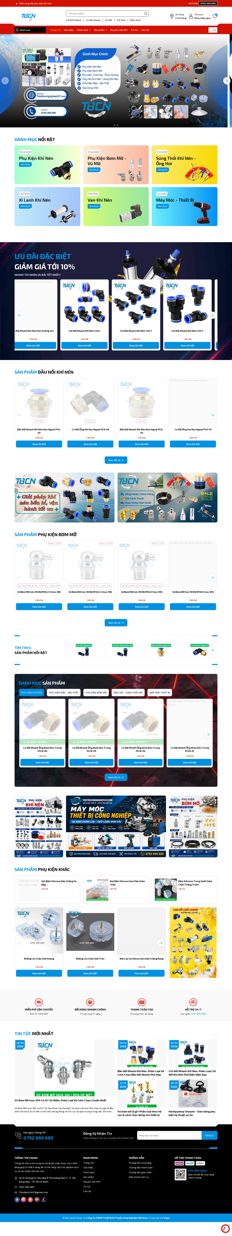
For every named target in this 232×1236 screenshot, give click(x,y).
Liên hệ (145, 29)
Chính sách (84, 29)
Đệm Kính (135, 20)
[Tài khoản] (200, 16)
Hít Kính (121, 20)
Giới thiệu (69, 29)
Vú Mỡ (109, 20)
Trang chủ (55, 29)
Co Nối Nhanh (93, 20)
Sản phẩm (100, 29)
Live (214, 29)
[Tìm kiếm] (145, 13)
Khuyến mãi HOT (119, 29)
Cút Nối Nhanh (74, 20)
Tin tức (134, 29)
